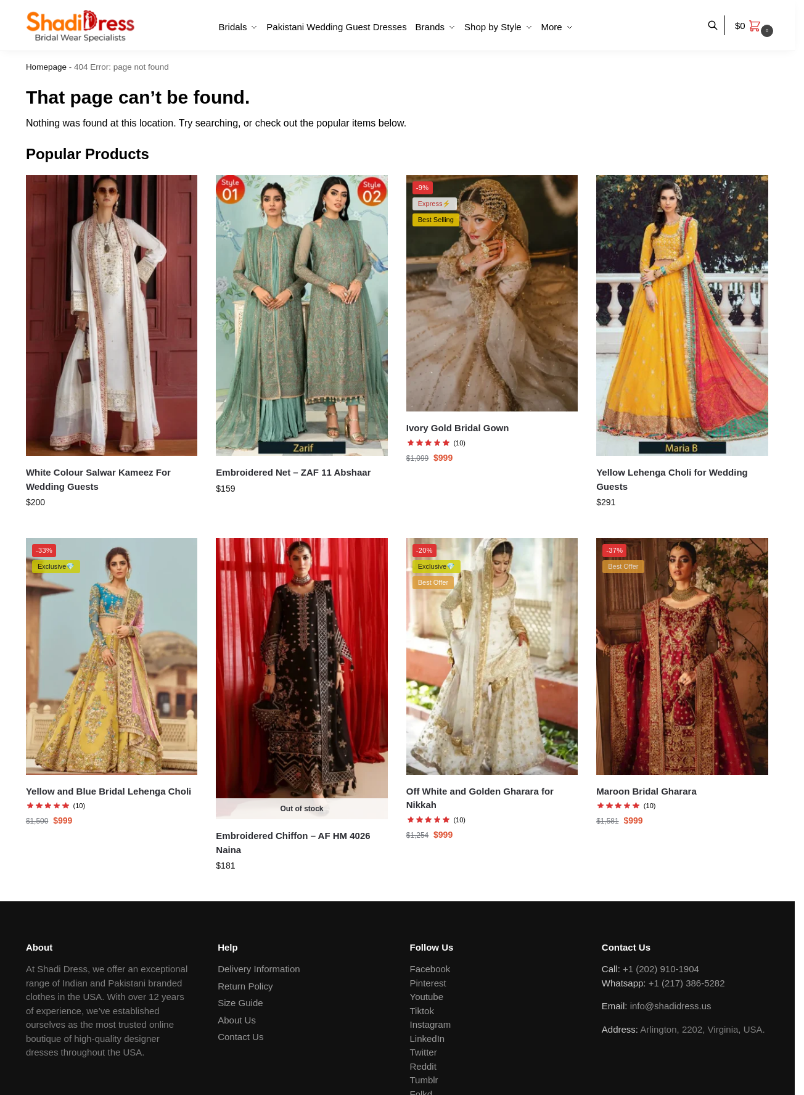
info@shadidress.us (671, 1006)
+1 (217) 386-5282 (687, 983)
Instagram (430, 1024)
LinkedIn (427, 1038)
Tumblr (424, 1080)
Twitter (423, 1052)
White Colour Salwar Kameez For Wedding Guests (98, 479)
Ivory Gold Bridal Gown (457, 428)
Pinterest (428, 983)
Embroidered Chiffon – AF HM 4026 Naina (293, 842)
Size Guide (240, 1003)
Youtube (427, 996)
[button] (755, 25)
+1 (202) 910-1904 (661, 969)
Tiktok (422, 1011)
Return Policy (245, 986)
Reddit (423, 1066)
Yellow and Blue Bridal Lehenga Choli (108, 791)
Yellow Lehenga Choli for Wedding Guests (672, 479)
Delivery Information (259, 969)
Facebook (430, 969)
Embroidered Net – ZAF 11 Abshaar (293, 472)
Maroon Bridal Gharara (646, 791)
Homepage (46, 67)
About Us (237, 1020)
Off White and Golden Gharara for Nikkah (480, 798)
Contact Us (240, 1036)
